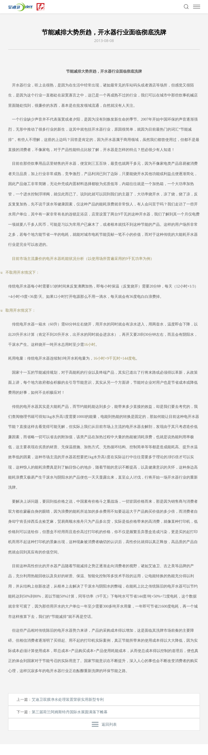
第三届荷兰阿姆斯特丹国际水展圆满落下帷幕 (70, 711)
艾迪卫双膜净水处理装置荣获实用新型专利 (68, 699)
